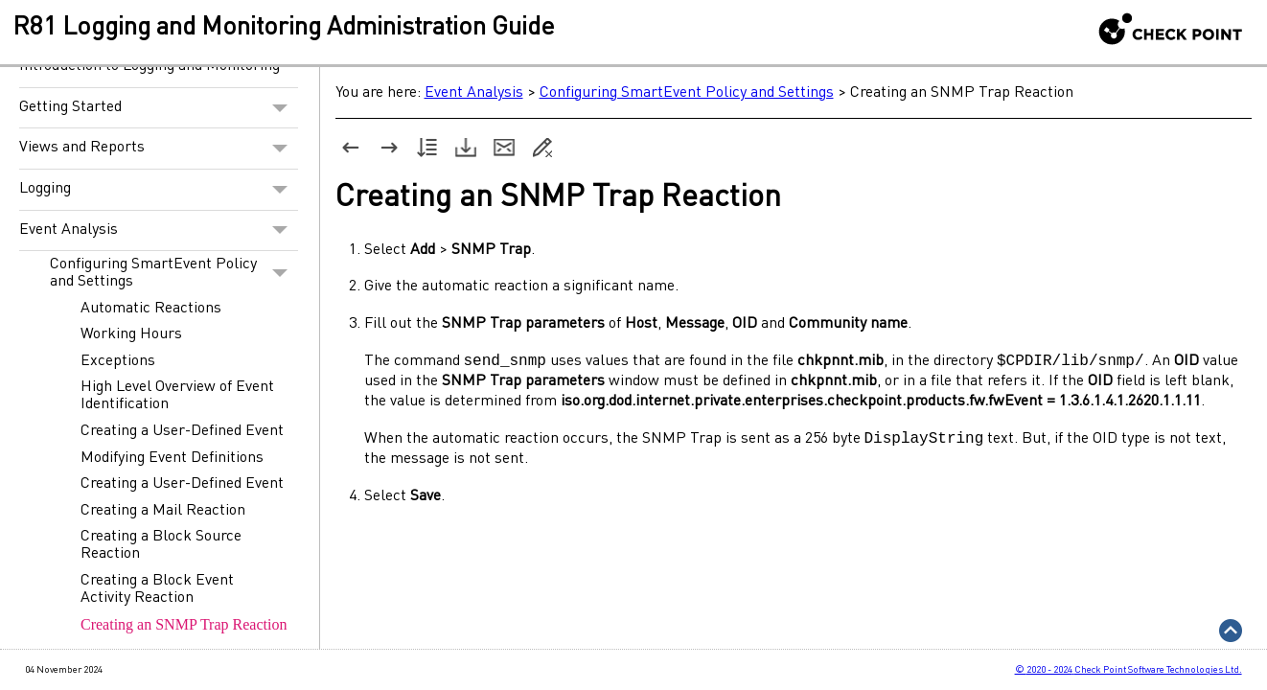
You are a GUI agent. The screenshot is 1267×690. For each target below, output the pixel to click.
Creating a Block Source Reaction (161, 545)
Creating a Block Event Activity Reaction (157, 589)
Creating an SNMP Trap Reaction (184, 624)
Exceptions (118, 361)
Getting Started (158, 108)
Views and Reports (158, 148)
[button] (280, 108)
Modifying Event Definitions (172, 458)
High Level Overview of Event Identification (177, 396)
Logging (158, 190)
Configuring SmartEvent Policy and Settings (174, 273)
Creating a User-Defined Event (182, 431)
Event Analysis (158, 231)
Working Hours (131, 334)
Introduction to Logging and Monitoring (149, 66)
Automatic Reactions (151, 308)
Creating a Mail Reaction (163, 510)
